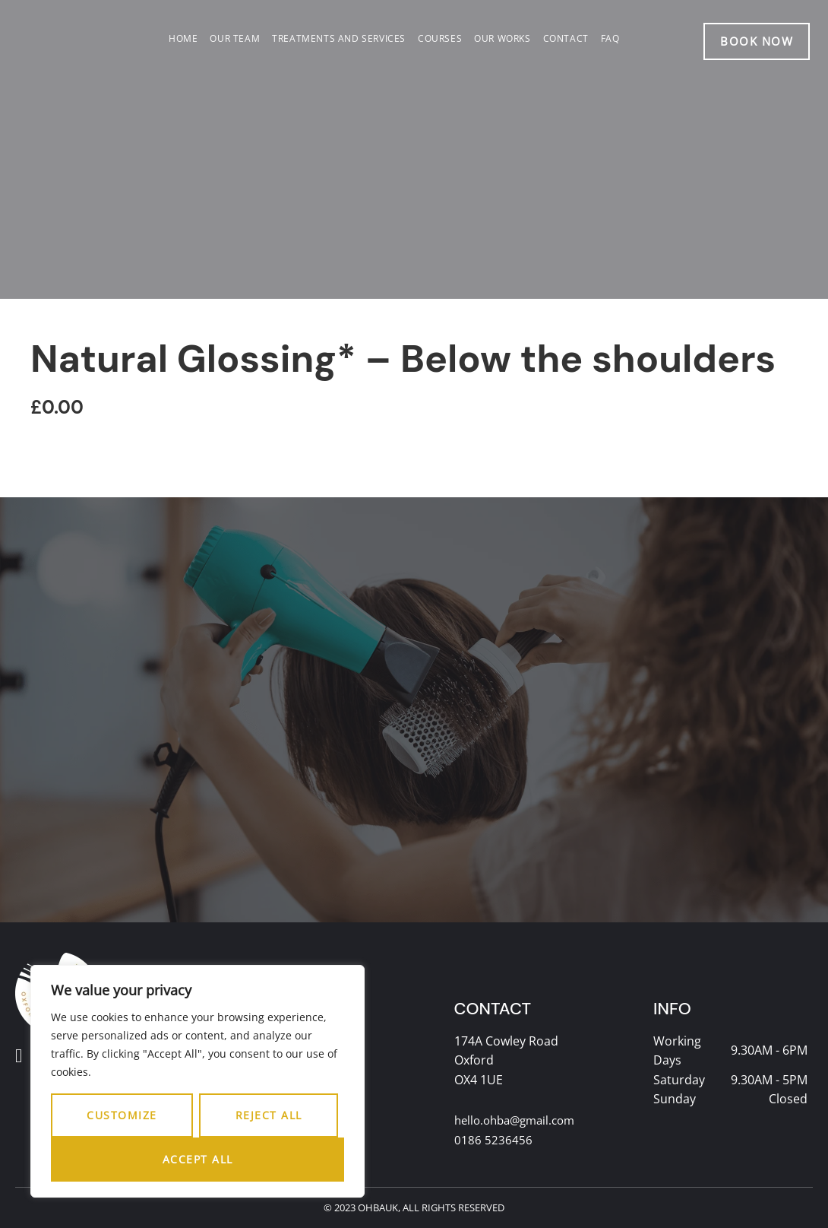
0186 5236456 (493, 1140)
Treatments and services (339, 38)
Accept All (198, 1159)
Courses (440, 38)
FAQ (610, 38)
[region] (197, 1081)
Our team (235, 38)
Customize (122, 1115)
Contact (566, 38)
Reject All (268, 1115)
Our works (502, 38)
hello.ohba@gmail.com (519, 1120)
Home (183, 38)
